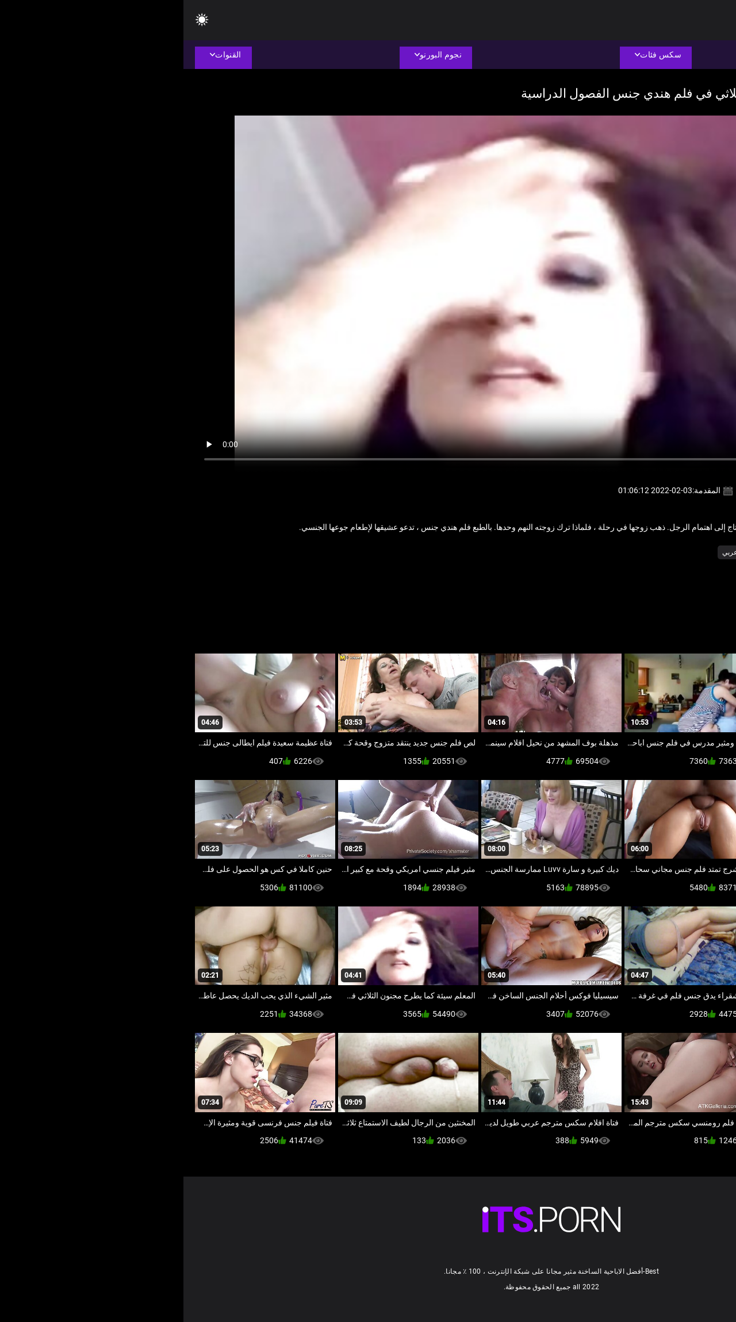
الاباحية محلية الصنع (638, 552)
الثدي (592, 552)
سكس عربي (556, 552)
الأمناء (685, 552)
